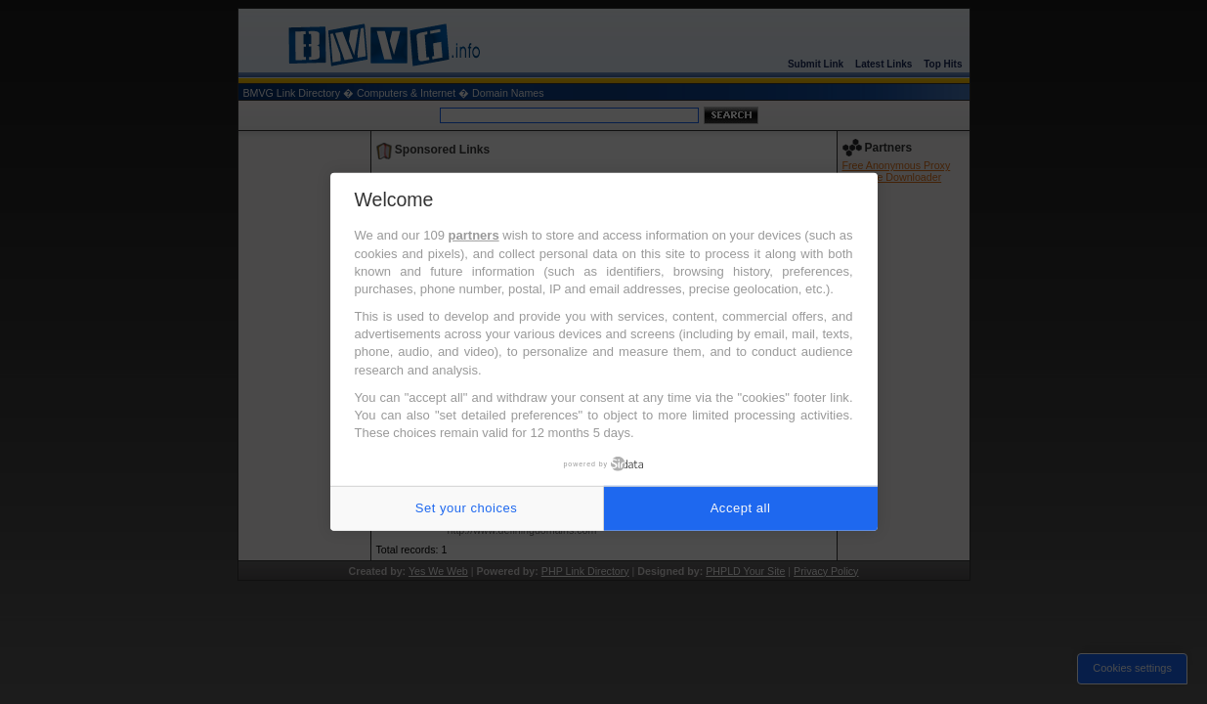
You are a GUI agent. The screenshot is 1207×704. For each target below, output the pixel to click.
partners (474, 235)
